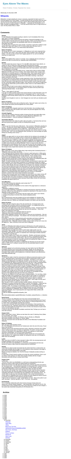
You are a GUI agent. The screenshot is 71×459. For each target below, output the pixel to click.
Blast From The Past (10, 426)
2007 (5, 453)
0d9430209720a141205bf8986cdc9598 (15, 428)
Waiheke (7, 437)
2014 (5, 411)
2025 (5, 396)
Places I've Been (9, 433)
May (6, 447)
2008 (5, 419)
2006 (5, 455)
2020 (5, 403)
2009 (5, 417)
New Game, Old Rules (11, 429)
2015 (5, 409)
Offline (7, 425)
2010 (5, 416)
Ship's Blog (8, 423)
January (7, 452)
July (6, 444)
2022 (5, 400)
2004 (5, 457)
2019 (5, 404)
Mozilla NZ (8, 434)
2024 (5, 398)
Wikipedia (7, 421)
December (8, 420)
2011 (5, 415)
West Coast (8, 436)
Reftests (7, 431)
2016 (5, 408)
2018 (5, 405)
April (6, 448)
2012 (5, 413)
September (8, 442)
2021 (5, 402)
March (6, 449)
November (8, 439)
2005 (5, 456)
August (7, 443)
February (7, 451)
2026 (5, 395)
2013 (5, 412)
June (6, 446)
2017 (5, 407)
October (7, 440)
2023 (5, 399)
